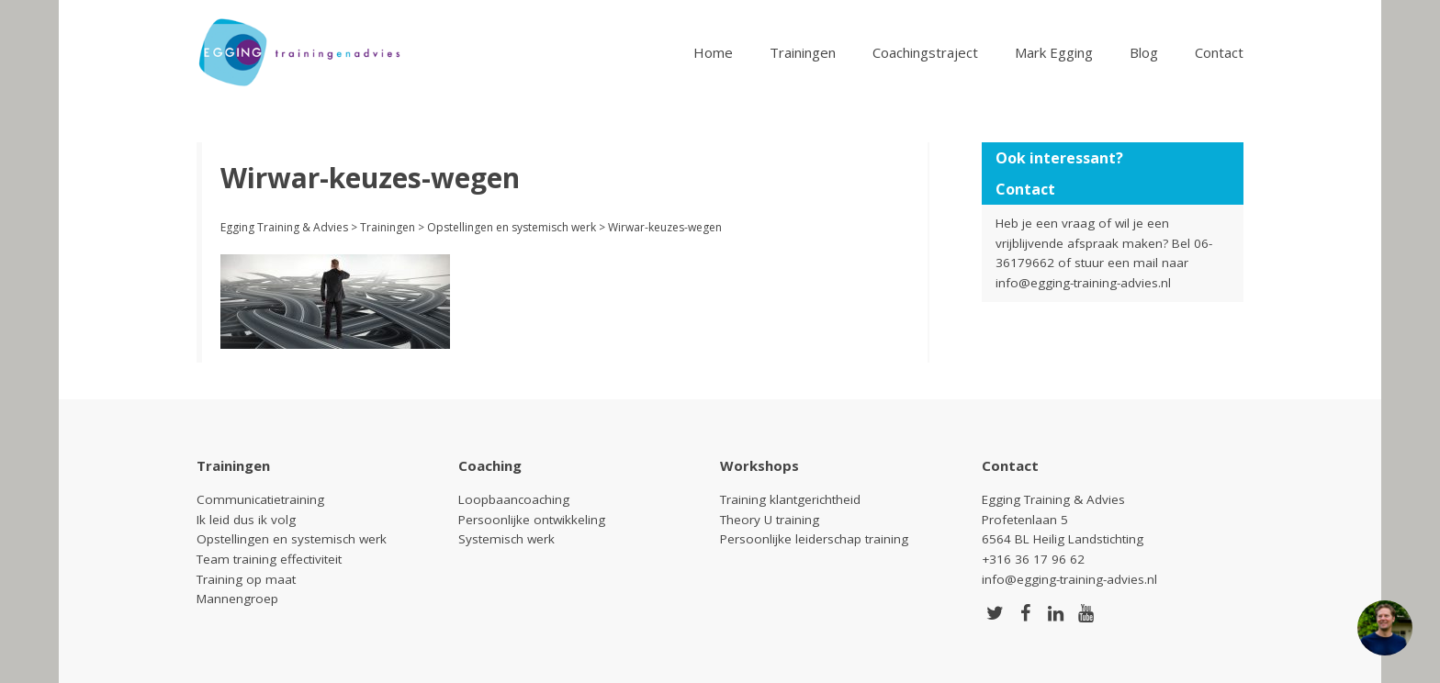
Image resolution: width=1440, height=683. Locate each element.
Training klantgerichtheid (790, 499)
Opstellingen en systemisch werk (292, 539)
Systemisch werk (506, 539)
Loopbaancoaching (513, 499)
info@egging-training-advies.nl (1083, 282)
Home (713, 52)
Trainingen (803, 52)
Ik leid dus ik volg (246, 519)
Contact (1219, 52)
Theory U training (769, 519)
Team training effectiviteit (269, 559)
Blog (1144, 52)
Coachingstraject (925, 52)
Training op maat (246, 579)
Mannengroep (237, 598)
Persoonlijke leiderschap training (814, 539)
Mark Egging (1054, 52)
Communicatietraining (260, 499)
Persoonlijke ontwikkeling (531, 519)
